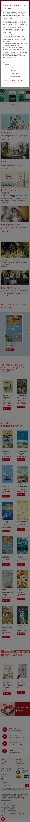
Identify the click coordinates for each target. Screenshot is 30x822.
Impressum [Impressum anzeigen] (14, 83)
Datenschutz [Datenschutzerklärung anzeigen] (21, 80)
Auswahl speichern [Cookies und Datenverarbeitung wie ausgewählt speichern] (15, 76)
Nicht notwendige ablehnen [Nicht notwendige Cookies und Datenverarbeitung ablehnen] (15, 73)
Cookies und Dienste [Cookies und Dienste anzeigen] (10, 80)
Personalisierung (9, 67)
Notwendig (7, 62)
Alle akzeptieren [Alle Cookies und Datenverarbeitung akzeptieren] (15, 70)
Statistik (7, 64)
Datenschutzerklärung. (12, 57)
